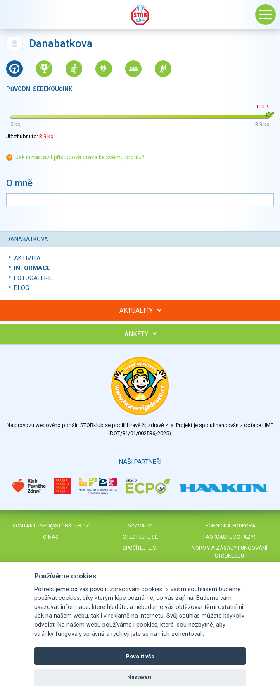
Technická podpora (229, 525)
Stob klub (140, 14)
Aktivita (27, 258)
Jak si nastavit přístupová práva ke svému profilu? (80, 157)
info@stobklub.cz (63, 525)
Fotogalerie (33, 278)
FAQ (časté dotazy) (229, 537)
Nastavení (140, 677)
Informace (32, 268)
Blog (21, 288)
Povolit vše (140, 656)
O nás (51, 537)
